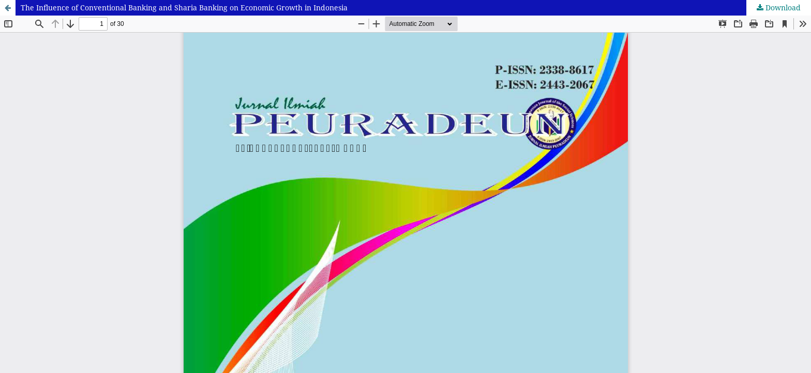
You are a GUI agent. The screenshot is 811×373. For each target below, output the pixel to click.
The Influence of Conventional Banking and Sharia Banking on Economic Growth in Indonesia (184, 7)
